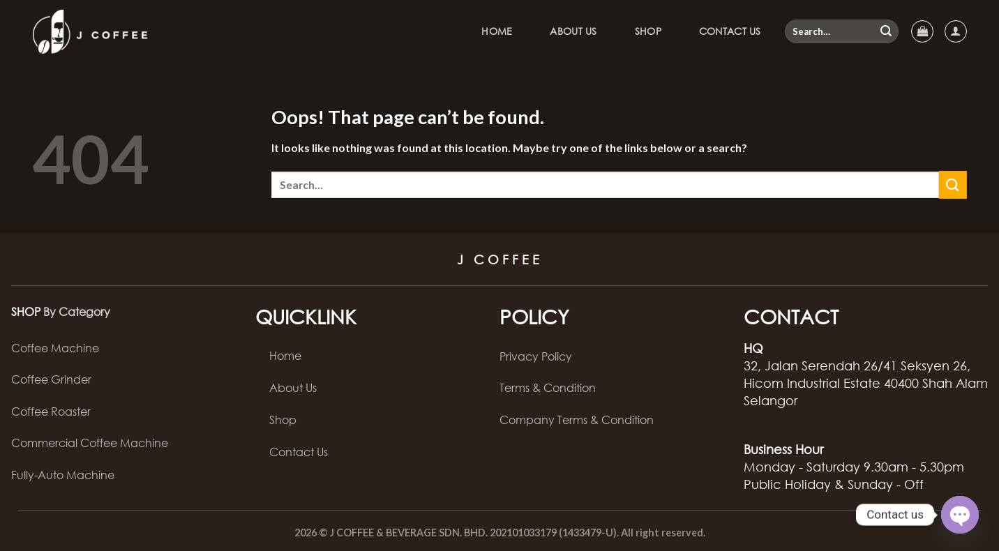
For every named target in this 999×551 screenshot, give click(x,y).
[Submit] (886, 31)
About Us (573, 31)
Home (496, 31)
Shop (648, 31)
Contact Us (730, 31)
